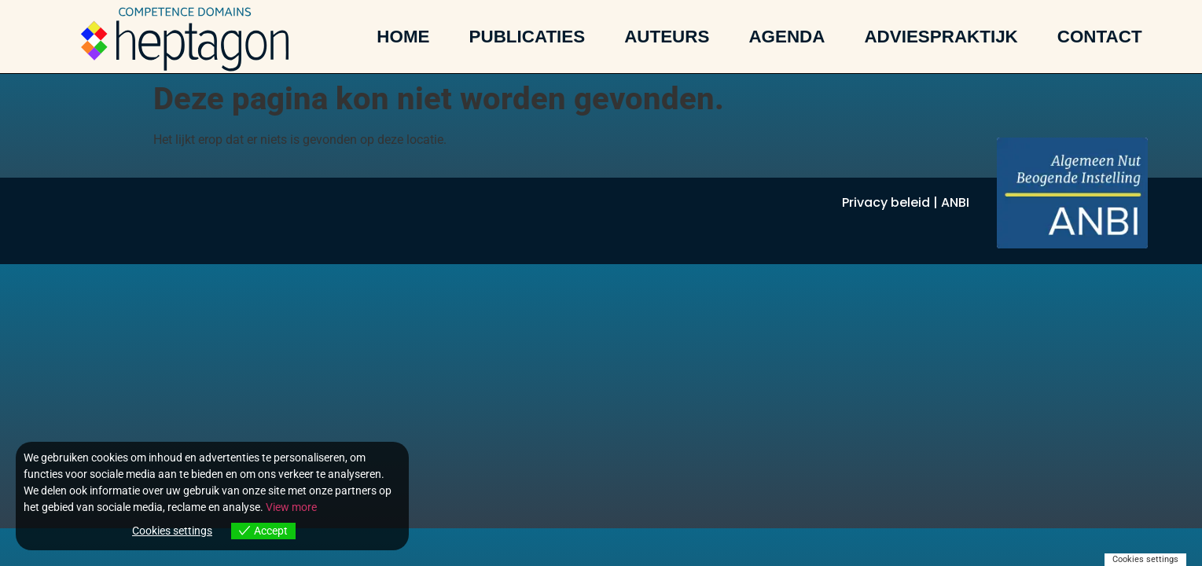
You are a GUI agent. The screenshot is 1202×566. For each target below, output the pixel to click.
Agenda (786, 37)
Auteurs (666, 37)
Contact (1099, 37)
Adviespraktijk (940, 37)
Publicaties (527, 37)
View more (291, 507)
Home (403, 37)
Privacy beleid (886, 202)
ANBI (955, 202)
